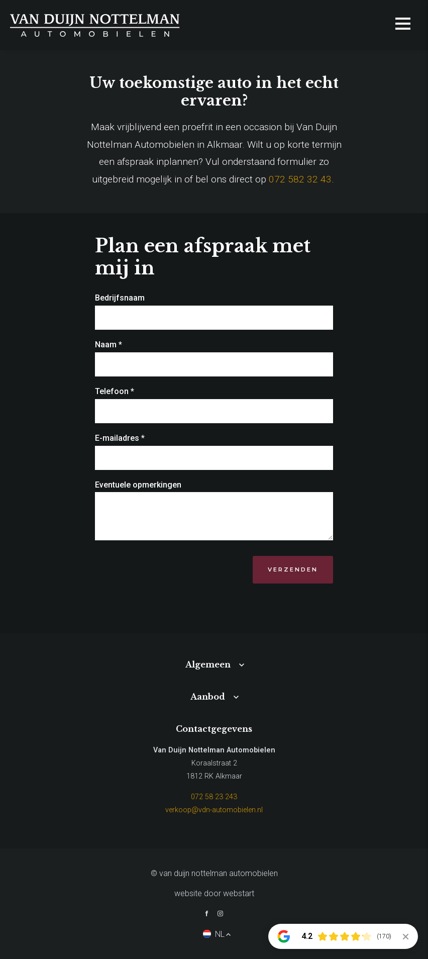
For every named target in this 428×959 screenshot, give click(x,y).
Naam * (108, 344)
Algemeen (208, 664)
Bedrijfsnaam (120, 298)
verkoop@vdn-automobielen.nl (214, 810)
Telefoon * (114, 391)
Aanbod (207, 697)
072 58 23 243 (214, 797)
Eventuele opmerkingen (138, 485)
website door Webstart (214, 893)
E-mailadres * (120, 438)
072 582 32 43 (300, 179)
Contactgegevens (214, 729)
